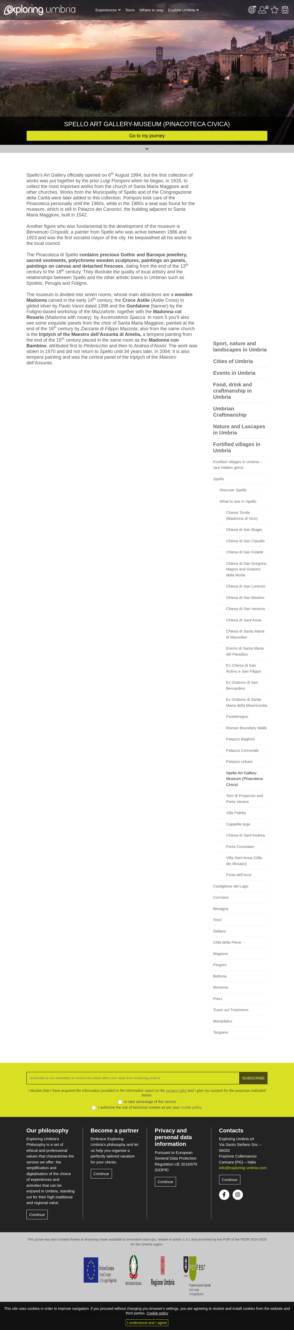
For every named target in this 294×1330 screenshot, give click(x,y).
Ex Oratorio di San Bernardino (242, 685)
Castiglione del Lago (230, 886)
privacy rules (176, 1090)
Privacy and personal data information (173, 1137)
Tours (130, 10)
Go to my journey (147, 135)
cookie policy (191, 1107)
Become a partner (115, 1130)
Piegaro (220, 965)
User (263, 10)
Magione (220, 953)
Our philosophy (47, 1130)
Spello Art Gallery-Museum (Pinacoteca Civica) (244, 779)
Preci (217, 998)
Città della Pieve (227, 942)
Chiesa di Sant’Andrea (245, 835)
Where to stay (151, 10)
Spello (218, 479)
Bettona (220, 976)
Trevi (217, 920)
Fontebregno (237, 716)
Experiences (106, 10)
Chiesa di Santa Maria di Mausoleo (245, 634)
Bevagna (220, 908)
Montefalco (222, 1021)
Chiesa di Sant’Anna (243, 620)
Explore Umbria (181, 10)
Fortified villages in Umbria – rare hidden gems (237, 465)
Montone (220, 987)
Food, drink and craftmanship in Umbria (232, 391)
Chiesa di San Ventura (245, 608)
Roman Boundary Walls (246, 728)
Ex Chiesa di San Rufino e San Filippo (243, 668)
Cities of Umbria (233, 361)
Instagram (238, 1195)
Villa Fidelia (236, 812)
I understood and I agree (147, 1323)
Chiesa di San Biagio (244, 529)
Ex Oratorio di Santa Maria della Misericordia (246, 702)
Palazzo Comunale (242, 750)
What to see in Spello (238, 501)
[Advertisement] (240, 249)
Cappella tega (238, 824)
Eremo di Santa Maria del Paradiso (245, 651)
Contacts (231, 1130)
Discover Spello (233, 490)
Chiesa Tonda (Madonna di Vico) (241, 515)
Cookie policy (157, 1313)
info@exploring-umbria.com (243, 1168)
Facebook (224, 1195)
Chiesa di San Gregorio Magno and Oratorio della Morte (246, 569)
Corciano (221, 897)
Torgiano (220, 1032)
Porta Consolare (240, 846)
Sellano (219, 931)
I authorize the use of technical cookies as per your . (150, 1107)
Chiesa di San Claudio (245, 541)
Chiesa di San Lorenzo (245, 586)
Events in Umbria (234, 373)
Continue (37, 1214)
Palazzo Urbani (239, 761)
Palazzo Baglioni (240, 739)
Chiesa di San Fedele (244, 552)
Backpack (285, 10)
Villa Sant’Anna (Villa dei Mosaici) (244, 860)
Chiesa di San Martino (245, 597)
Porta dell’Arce (238, 875)
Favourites (274, 10)
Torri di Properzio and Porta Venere (244, 798)
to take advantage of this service (150, 1102)
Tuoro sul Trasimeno (230, 1010)
